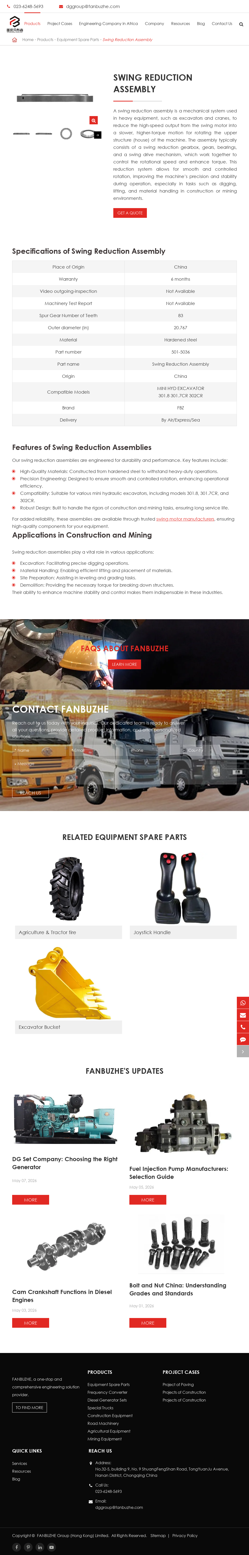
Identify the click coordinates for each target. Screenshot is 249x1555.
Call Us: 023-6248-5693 (108, 1488)
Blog (201, 19)
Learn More (124, 664)
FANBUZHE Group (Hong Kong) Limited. (73, 1535)
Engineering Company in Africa (108, 19)
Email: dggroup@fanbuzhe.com (119, 1504)
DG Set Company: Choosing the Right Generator (64, 1163)
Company (154, 19)
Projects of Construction (184, 1392)
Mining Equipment (105, 1438)
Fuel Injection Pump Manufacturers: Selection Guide (178, 1172)
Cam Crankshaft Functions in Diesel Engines (62, 1295)
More (30, 1199)
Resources (180, 19)
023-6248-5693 (28, 6)
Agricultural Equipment (109, 1431)
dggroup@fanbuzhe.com (93, 6)
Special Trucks (100, 1407)
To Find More (29, 1407)
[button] (97, 135)
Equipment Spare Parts (78, 39)
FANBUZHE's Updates (125, 1070)
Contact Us (222, 19)
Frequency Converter (107, 1392)
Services (19, 1463)
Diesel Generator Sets (107, 1400)
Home (28, 39)
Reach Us (30, 792)
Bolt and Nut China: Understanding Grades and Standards (177, 1289)
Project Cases (59, 19)
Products (32, 19)
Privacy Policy (185, 1535)
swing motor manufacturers (185, 519)
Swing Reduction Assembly (127, 39)
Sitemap (158, 1535)
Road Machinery (103, 1423)
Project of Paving (178, 1384)
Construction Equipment (110, 1415)
